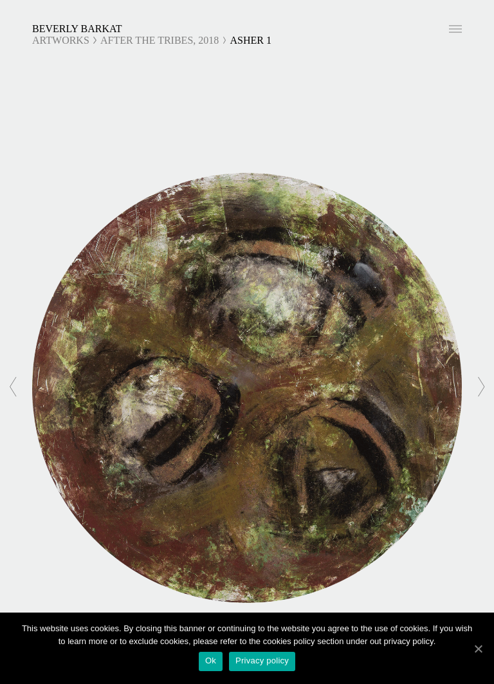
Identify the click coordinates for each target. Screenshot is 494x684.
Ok (210, 660)
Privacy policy (262, 660)
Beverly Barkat (77, 28)
